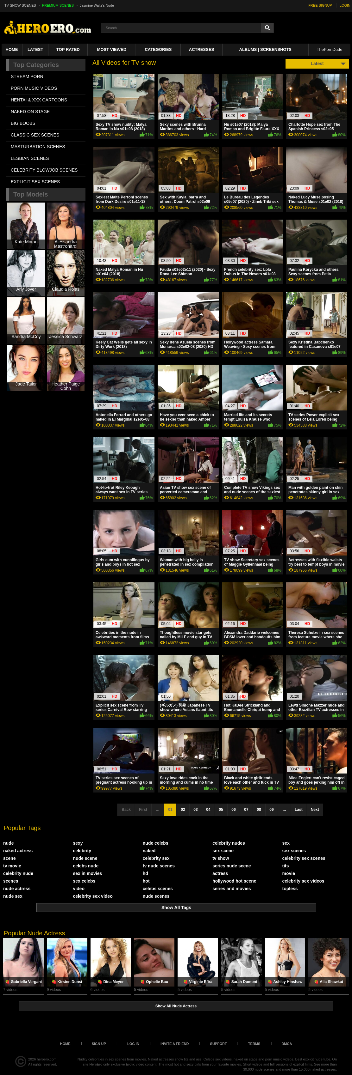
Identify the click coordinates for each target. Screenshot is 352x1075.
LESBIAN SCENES (30, 158)
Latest (35, 49)
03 (195, 809)
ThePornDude (330, 49)
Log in (133, 1044)
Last (299, 809)
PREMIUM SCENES (58, 5)
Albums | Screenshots (265, 49)
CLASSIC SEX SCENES (35, 134)
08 (259, 809)
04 (208, 809)
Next (315, 809)
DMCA (286, 1044)
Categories (158, 49)
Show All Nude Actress (176, 1006)
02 (183, 809)
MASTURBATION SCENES (38, 146)
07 (246, 809)
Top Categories (36, 64)
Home (11, 49)
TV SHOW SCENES (20, 5)
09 (271, 809)
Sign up (99, 1044)
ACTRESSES (201, 49)
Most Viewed (111, 49)
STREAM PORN (27, 76)
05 (221, 809)
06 (233, 809)
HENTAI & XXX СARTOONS (39, 99)
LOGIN (345, 5)
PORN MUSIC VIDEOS (34, 88)
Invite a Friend (174, 1044)
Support (218, 1044)
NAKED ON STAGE (30, 111)
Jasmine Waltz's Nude (97, 5)
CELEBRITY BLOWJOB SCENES (44, 170)
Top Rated (68, 49)
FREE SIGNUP (320, 5)
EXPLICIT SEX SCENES (35, 181)
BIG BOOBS (23, 123)
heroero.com (47, 1059)
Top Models (30, 194)
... (284, 809)
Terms (254, 1044)
